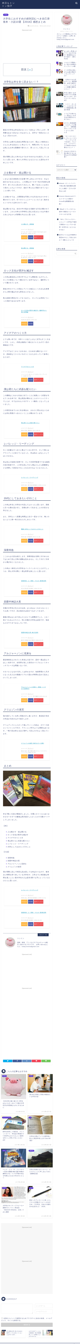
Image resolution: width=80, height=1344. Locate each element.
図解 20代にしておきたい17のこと (32, 529)
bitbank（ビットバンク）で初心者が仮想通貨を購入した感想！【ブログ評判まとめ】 (67, 187)
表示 (30, 70)
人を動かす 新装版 (27, 224)
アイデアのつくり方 (27, 366)
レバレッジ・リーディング (29, 477)
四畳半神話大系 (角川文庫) (29, 632)
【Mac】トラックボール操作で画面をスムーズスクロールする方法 (67, 211)
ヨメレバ (30, 229)
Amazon (24, 237)
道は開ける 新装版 (27, 248)
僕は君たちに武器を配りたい (30, 423)
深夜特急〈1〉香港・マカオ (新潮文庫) (33, 581)
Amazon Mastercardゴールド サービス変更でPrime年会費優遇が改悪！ (67, 200)
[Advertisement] (27, 46)
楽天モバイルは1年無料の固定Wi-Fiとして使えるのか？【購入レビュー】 (68, 237)
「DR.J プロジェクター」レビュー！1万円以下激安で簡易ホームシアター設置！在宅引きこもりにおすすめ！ (68, 224)
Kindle (31, 237)
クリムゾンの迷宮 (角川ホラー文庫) (32, 743)
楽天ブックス (38, 237)
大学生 (5, 14)
